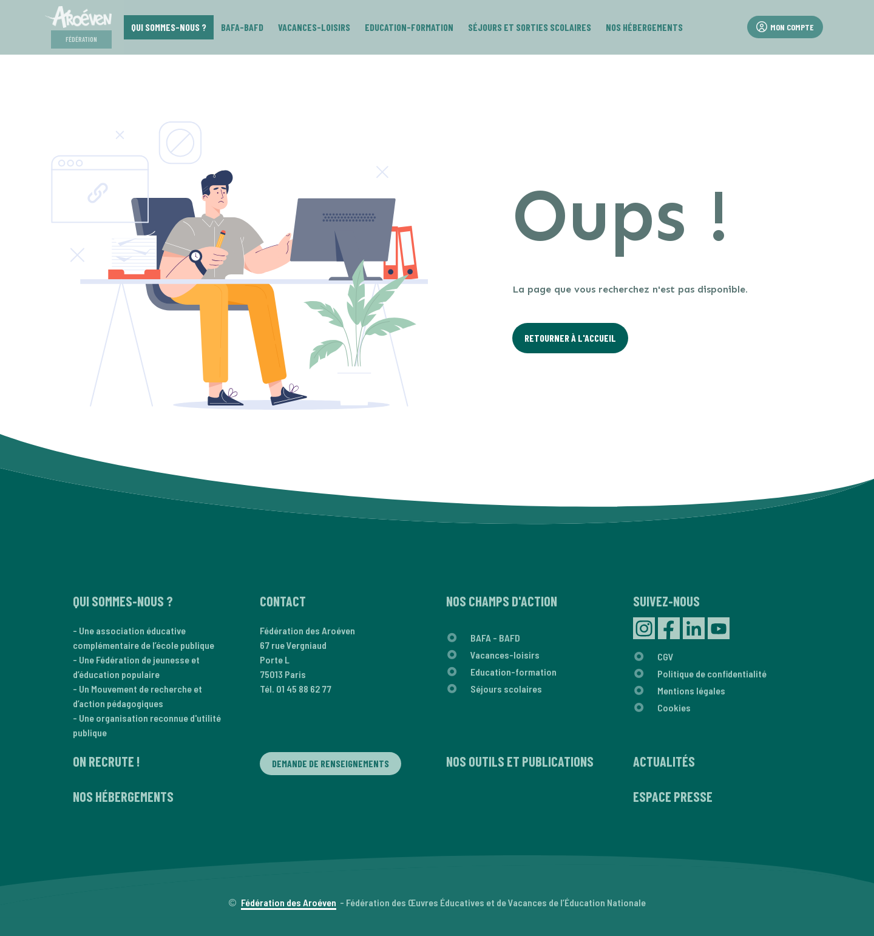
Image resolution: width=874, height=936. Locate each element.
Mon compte (785, 27)
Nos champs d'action (501, 601)
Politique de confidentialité (712, 673)
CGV (665, 656)
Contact (283, 601)
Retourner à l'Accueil (570, 338)
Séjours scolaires (506, 688)
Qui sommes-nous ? (123, 601)
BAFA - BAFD (495, 637)
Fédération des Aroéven (288, 902)
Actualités (664, 761)
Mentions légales (691, 690)
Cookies (674, 707)
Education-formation (513, 671)
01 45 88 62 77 (303, 688)
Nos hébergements (123, 796)
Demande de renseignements (330, 763)
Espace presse (673, 796)
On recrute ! (106, 761)
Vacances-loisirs (505, 654)
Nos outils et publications (520, 761)
